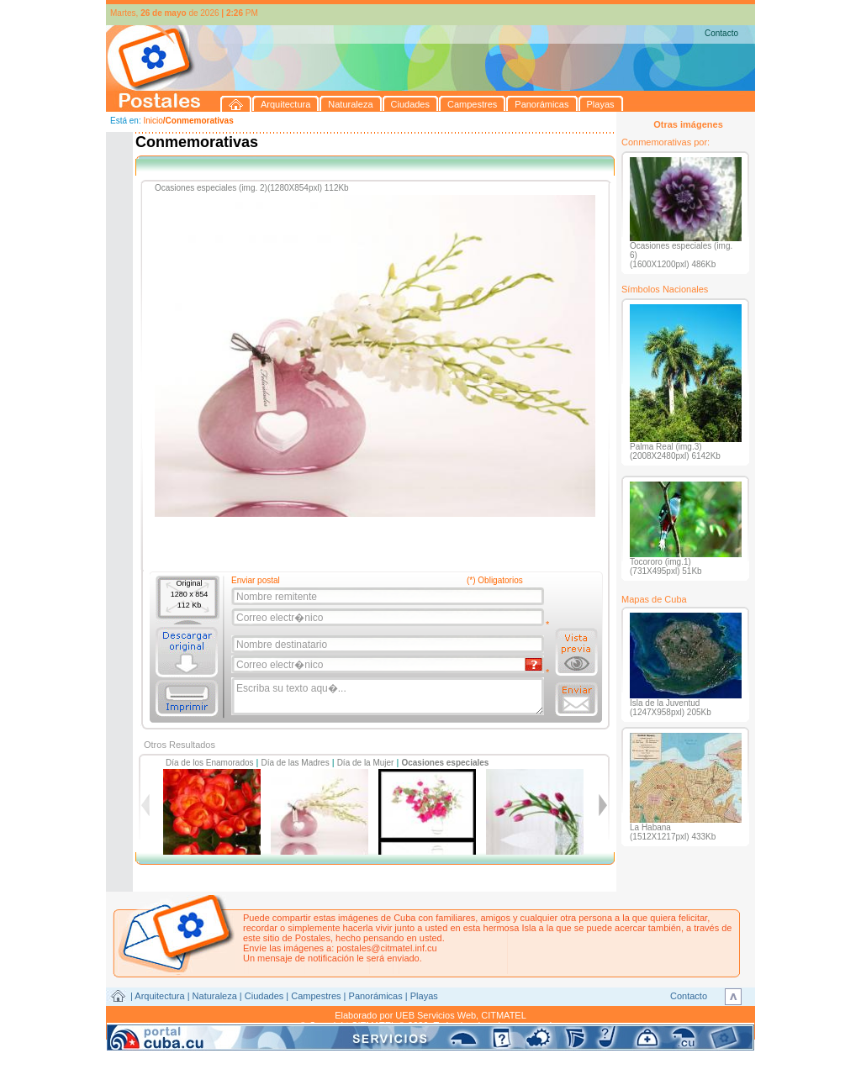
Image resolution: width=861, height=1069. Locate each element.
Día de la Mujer (365, 762)
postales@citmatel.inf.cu (386, 948)
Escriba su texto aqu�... (389, 696)
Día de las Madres (295, 762)
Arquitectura (159, 996)
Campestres (316, 996)
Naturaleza (215, 996)
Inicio (152, 120)
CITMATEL (503, 1015)
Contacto (721, 33)
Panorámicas (376, 996)
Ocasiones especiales (445, 762)
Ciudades (264, 996)
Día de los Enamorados (210, 762)
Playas (424, 996)
